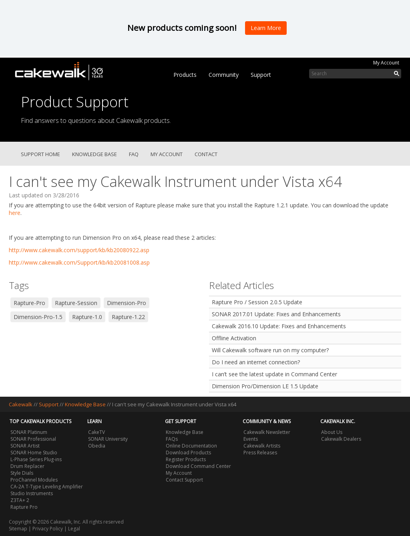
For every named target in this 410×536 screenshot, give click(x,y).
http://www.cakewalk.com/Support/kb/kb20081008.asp (79, 262)
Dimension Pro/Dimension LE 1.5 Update (265, 386)
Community (224, 74)
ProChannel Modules (34, 479)
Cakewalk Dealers (341, 439)
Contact (206, 154)
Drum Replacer (27, 466)
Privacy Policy (47, 528)
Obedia (96, 445)
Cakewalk (20, 404)
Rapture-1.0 (87, 317)
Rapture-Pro (29, 303)
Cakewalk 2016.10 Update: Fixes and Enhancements (279, 326)
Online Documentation (191, 445)
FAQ (134, 154)
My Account (386, 62)
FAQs (172, 439)
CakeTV (96, 432)
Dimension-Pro (126, 303)
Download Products (188, 452)
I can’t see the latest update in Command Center (274, 374)
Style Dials (21, 473)
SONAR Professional (33, 439)
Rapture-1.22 (128, 317)
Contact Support (184, 479)
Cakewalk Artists (261, 445)
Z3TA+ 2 (19, 500)
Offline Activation (234, 338)
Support (261, 74)
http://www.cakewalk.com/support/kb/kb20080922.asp (79, 250)
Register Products (186, 459)
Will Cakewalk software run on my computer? (270, 350)
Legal (74, 528)
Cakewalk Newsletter (266, 432)
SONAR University (108, 439)
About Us (331, 432)
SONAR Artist (25, 445)
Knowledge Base (94, 154)
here (14, 213)
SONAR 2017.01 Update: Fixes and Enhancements (276, 314)
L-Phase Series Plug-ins (36, 459)
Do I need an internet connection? (256, 362)
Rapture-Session (76, 303)
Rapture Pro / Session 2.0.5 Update (257, 302)
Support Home (40, 154)
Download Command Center (198, 466)
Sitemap (18, 528)
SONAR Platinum (28, 432)
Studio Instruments (31, 493)
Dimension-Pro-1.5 (38, 317)
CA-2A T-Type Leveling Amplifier (46, 486)
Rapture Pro (24, 507)
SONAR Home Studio (33, 452)
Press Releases (260, 452)
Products (185, 74)
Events (250, 439)
